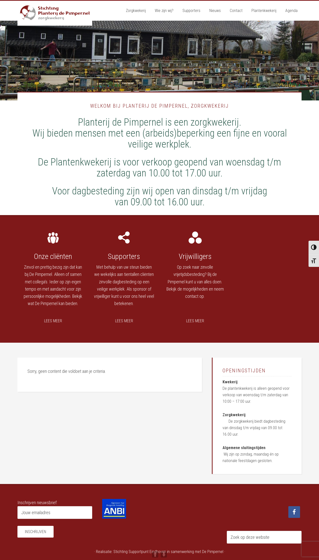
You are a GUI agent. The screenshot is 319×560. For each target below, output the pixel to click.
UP (155, 554)
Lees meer (53, 321)
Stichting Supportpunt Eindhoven (139, 551)
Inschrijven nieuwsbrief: (37, 502)
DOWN (164, 554)
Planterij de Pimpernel (54, 13)
